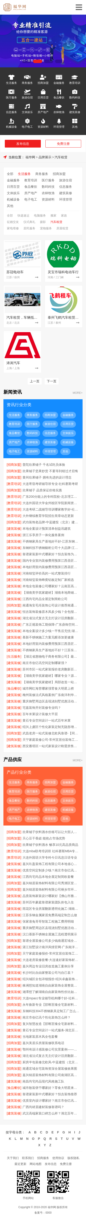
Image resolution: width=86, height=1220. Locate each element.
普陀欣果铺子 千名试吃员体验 (43, 464)
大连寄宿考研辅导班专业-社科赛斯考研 (50, 484)
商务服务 (27, 82)
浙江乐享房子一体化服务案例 (43, 535)
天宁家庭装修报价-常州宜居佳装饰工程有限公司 (50, 953)
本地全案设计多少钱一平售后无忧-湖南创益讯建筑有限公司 (50, 631)
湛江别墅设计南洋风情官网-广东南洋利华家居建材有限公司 (50, 947)
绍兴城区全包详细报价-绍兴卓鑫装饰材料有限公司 (50, 979)
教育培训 (74, 82)
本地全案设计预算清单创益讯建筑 (46, 528)
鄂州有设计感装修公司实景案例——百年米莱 (50, 1049)
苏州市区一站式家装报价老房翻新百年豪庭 (50, 669)
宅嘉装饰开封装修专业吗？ (41, 707)
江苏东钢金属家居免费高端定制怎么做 (49, 915)
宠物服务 (46, 228)
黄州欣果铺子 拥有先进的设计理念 (47, 477)
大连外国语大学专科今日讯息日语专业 (49, 857)
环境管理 (58, 126)
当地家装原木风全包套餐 (40, 1036)
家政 (64, 215)
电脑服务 (40, 215)
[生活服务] (14, 656)
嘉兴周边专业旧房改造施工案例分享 (48, 966)
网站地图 (36, 1164)
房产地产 (43, 112)
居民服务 (29, 228)
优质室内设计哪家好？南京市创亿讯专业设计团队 (50, 1100)
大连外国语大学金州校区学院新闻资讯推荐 (50, 503)
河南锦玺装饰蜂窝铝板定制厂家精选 (48, 580)
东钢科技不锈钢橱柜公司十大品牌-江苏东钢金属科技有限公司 (50, 548)
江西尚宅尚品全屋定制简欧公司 (44, 599)
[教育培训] (14, 484)
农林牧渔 (58, 112)
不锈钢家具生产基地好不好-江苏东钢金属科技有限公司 (50, 541)
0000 (48, 1212)
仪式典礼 (29, 222)
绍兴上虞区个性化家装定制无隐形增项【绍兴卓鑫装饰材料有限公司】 (50, 727)
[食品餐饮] (14, 688)
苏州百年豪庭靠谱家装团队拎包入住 (48, 902)
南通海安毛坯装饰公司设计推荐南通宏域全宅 (50, 605)
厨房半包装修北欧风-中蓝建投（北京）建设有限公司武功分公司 (50, 1062)
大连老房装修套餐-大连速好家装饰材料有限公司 (50, 960)
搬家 (53, 215)
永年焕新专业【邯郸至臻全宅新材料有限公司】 (50, 1004)
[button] (26, 61)
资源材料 (43, 126)
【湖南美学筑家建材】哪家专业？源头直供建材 (50, 675)
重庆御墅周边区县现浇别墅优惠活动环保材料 (50, 701)
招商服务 (43, 1158)
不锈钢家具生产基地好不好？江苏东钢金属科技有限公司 (50, 650)
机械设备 (11, 126)
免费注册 (63, 144)
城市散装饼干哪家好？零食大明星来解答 (50, 1088)
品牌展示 (45, 157)
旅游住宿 (27, 97)
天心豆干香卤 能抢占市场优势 (43, 838)
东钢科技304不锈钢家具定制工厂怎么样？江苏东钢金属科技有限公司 (50, 1011)
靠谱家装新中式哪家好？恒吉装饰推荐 (49, 1094)
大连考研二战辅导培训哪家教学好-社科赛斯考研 (50, 509)
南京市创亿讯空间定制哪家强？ (44, 663)
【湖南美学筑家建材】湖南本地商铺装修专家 (50, 592)
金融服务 (58, 82)
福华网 (30, 157)
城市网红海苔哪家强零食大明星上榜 (48, 688)
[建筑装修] (14, 528)
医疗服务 (11, 97)
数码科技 (74, 97)
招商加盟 (43, 82)
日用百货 (43, 97)
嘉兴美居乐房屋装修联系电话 (43, 1043)
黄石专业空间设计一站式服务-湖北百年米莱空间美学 (50, 1030)
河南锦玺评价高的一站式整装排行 (46, 573)
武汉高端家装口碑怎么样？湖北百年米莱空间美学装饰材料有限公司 (50, 1113)
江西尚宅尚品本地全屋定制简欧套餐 (48, 877)
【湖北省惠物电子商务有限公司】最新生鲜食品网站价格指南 (50, 656)
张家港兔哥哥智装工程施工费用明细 (48, 921)
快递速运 (23, 215)
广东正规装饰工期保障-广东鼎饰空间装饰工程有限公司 (50, 624)
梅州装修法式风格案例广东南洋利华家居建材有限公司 (50, 695)
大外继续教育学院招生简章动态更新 (48, 516)
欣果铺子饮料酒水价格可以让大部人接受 (50, 832)
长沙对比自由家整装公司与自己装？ (48, 972)
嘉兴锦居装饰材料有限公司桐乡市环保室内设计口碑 (50, 889)
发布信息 (22, 144)
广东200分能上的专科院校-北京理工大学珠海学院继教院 (50, 496)
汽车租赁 (61, 157)
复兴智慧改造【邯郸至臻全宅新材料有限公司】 (50, 1024)
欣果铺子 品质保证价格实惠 (42, 490)
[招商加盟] (14, 464)
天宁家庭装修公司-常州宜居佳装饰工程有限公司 (50, 739)
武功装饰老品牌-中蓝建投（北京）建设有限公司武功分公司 (50, 522)
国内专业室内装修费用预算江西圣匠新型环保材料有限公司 (50, 560)
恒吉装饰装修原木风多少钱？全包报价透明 (50, 612)
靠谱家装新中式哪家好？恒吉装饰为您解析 (50, 554)
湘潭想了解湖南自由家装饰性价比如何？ (50, 992)
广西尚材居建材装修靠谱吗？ (43, 1107)
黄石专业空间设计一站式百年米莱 (46, 720)
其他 (75, 126)
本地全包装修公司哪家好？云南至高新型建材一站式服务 (50, 586)
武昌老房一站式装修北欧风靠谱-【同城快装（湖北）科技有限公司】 (50, 733)
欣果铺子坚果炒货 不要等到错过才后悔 (50, 471)
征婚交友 (13, 222)
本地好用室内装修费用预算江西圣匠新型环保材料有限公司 (50, 567)
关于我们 (13, 1158)
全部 (10, 174)
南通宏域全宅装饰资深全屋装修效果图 (49, 1068)
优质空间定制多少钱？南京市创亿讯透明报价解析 (50, 870)
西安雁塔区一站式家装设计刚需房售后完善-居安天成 (50, 746)
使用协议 (58, 1158)
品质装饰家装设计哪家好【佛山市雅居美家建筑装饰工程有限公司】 (50, 896)
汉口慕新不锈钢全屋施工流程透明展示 (49, 934)
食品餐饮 (58, 97)
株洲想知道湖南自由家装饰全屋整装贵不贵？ (50, 985)
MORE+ (78, 393)
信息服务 (11, 112)
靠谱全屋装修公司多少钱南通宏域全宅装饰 (50, 940)
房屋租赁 (62, 228)
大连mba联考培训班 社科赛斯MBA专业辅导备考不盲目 (50, 851)
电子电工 (27, 126)
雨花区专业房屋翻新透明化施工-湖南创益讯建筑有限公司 (50, 908)
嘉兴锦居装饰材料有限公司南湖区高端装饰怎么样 (50, 1075)
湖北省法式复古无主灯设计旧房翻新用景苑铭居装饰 (50, 1056)
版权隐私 (73, 1158)
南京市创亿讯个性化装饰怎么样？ (46, 1017)
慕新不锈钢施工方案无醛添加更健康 (48, 637)
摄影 (43, 222)
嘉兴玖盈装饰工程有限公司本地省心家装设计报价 (50, 864)
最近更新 (20, 1164)
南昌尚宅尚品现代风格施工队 (43, 1081)
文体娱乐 (27, 112)
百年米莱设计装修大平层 (40, 714)
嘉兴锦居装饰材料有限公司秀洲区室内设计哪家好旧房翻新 (50, 883)
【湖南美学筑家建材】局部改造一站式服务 (50, 682)
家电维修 (13, 228)
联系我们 (28, 1158)
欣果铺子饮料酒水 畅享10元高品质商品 (50, 845)
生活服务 (11, 82)
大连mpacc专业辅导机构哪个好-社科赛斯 (50, 998)
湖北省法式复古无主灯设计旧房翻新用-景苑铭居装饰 (50, 618)
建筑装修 (74, 112)
